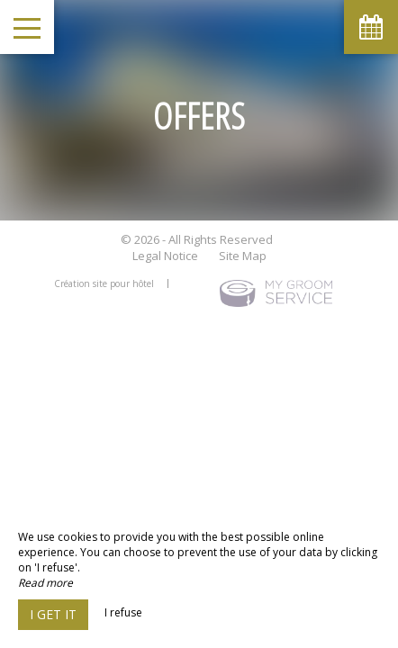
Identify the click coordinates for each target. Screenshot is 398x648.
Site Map (243, 256)
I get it (53, 614)
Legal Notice (165, 256)
